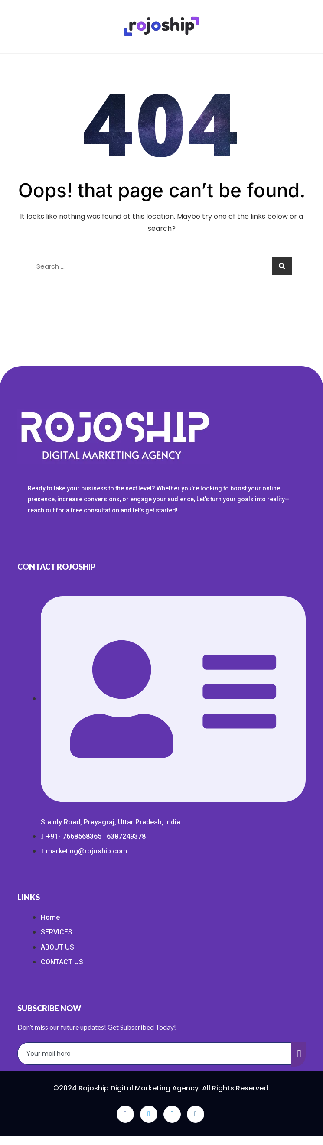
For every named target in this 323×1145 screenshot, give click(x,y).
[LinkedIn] (172, 1114)
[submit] (298, 1054)
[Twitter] (148, 1114)
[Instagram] (195, 1114)
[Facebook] (125, 1114)
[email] (154, 1053)
